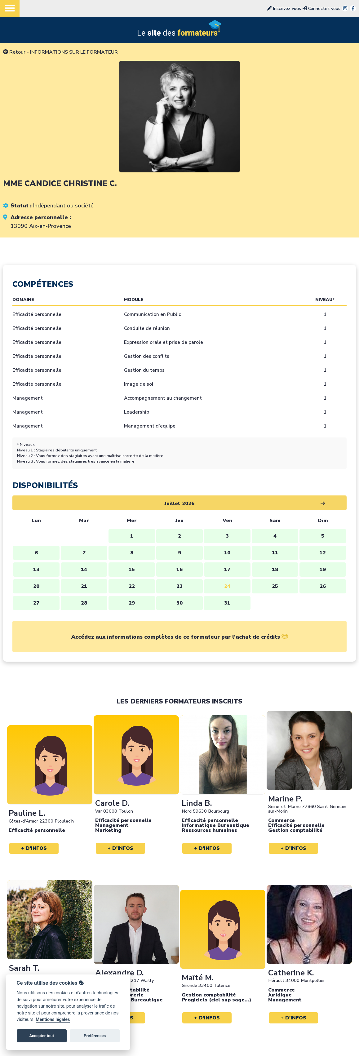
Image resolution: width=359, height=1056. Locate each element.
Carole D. (112, 803)
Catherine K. (291, 972)
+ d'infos (34, 848)
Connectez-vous (321, 8)
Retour (14, 52)
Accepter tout (41, 1035)
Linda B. (197, 803)
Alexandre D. (119, 972)
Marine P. (285, 798)
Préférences (95, 1035)
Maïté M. (198, 977)
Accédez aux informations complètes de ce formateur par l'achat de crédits (179, 637)
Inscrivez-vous (284, 8)
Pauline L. (27, 813)
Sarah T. (24, 968)
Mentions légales (53, 1019)
